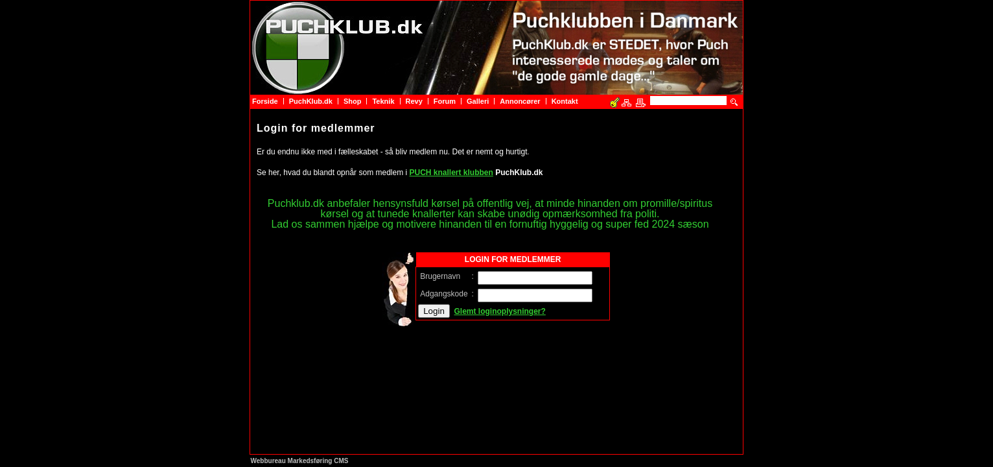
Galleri (478, 101)
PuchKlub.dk (311, 101)
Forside (265, 101)
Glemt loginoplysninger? (500, 311)
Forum (445, 101)
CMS (341, 460)
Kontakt (565, 101)
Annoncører (520, 101)
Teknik (383, 101)
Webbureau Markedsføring (292, 460)
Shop (353, 101)
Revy (414, 101)
